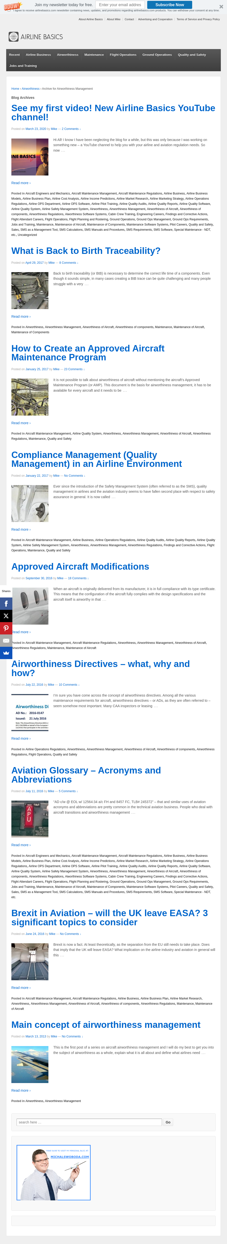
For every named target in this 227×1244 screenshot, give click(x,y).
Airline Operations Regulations (115, 540)
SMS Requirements (139, 229)
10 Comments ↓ (69, 684)
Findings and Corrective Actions (186, 214)
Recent (14, 54)
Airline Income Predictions (98, 198)
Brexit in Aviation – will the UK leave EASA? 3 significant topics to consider (109, 917)
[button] (113, 7)
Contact (129, 19)
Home (15, 88)
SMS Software (162, 229)
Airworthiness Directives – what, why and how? (100, 668)
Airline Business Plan (36, 198)
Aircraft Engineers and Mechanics (47, 193)
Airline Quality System (25, 209)
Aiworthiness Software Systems (85, 214)
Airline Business (38, 54)
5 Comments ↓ (68, 791)
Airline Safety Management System (65, 209)
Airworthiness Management (127, 209)
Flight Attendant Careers (27, 219)
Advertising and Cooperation (155, 19)
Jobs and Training (23, 66)
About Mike (114, 19)
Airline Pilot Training (104, 204)
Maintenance (94, 54)
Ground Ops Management (154, 219)
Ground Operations (157, 54)
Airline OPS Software (76, 204)
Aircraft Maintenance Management (94, 193)
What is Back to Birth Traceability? (86, 251)
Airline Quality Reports (163, 204)
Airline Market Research (132, 198)
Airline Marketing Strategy (167, 198)
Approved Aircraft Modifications (80, 566)
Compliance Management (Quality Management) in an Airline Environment (96, 459)
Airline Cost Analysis (65, 198)
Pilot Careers (178, 224)
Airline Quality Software (194, 204)
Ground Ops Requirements (190, 219)
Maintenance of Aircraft (70, 224)
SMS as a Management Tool (39, 229)
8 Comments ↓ (68, 262)
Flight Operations (123, 54)
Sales (15, 229)
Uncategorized (27, 235)
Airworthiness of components (134, 327)
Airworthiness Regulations (46, 214)
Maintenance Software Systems (147, 224)
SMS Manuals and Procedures (104, 229)
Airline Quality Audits (132, 204)
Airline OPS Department (44, 204)
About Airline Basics (91, 19)
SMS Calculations (71, 229)
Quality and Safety (192, 54)
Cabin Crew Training (121, 214)
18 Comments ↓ (78, 578)
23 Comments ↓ (74, 369)
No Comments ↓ (74, 475)
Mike (54, 129)
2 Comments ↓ (71, 129)
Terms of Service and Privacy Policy (198, 19)
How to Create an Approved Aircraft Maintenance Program (88, 353)
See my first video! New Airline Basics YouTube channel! (113, 112)
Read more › (21, 183)
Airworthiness (68, 54)
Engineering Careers (150, 214)
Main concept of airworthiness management (106, 1025)
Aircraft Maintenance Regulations (140, 193)
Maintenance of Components (106, 224)
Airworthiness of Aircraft (162, 209)
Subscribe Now (170, 5)
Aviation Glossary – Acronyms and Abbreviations (86, 775)
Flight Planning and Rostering (88, 219)
